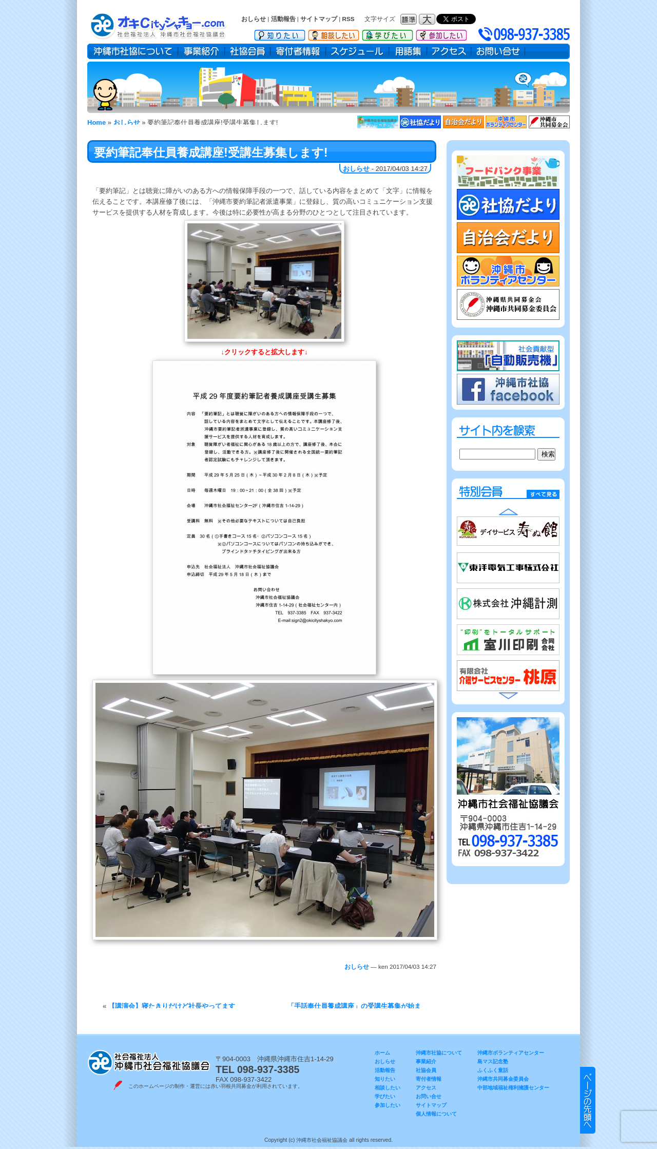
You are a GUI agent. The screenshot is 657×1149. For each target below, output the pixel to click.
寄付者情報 (298, 51)
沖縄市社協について (132, 51)
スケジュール (357, 51)
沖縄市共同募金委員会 (503, 1079)
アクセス (449, 51)
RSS (348, 18)
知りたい (279, 33)
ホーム (382, 1053)
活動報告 (283, 18)
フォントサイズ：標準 (409, 19)
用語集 (408, 51)
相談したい (333, 33)
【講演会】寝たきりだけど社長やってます (171, 1006)
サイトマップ (318, 18)
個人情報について (436, 1114)
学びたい (387, 33)
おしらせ (253, 18)
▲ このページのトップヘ (587, 1100)
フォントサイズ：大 (428, 19)
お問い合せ (498, 51)
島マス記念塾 (492, 1061)
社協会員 (247, 51)
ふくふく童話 (492, 1070)
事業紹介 (201, 51)
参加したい (441, 33)
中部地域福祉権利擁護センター (513, 1087)
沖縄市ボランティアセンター (510, 1053)
